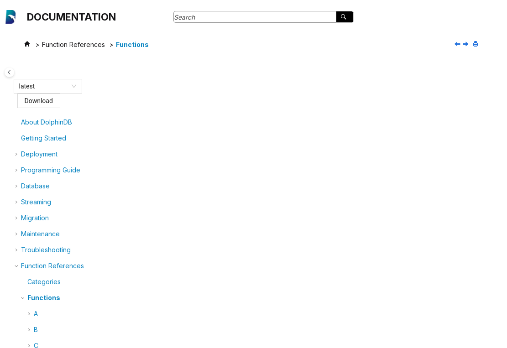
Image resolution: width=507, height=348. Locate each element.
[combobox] (43, 86)
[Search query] (263, 17)
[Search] (345, 17)
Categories (44, 209)
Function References (73, 44)
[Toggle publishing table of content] (16, 72)
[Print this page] (476, 44)
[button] (17, 113)
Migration (35, 145)
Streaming (36, 129)
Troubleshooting (46, 177)
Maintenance (40, 161)
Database (35, 113)
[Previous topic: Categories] (458, 44)
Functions (132, 44)
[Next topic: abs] (466, 44)
